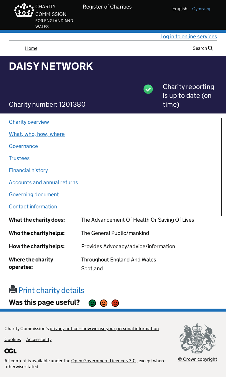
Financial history (28, 170)
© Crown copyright (197, 359)
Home (31, 48)
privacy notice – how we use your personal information (104, 328)
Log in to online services (188, 36)
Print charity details (46, 290)
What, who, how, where (37, 134)
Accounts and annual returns (43, 182)
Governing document (34, 194)
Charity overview (29, 121)
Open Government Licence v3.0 (103, 360)
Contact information (33, 206)
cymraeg (201, 8)
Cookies (12, 339)
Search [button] (203, 48)
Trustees (19, 158)
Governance (23, 146)
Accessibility (38, 339)
